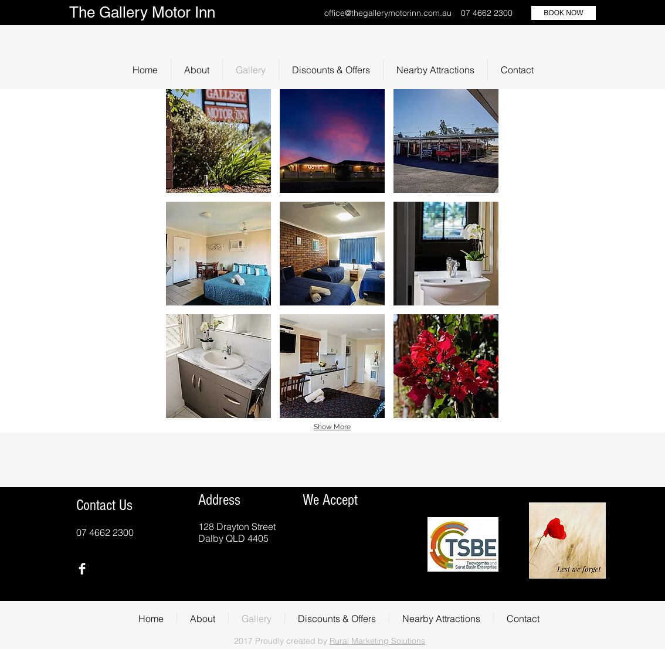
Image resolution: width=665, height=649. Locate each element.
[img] (320, 533)
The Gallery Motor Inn (142, 12)
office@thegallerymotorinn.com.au (388, 13)
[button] (218, 141)
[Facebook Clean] (82, 569)
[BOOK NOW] (563, 13)
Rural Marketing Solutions (377, 641)
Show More (332, 427)
